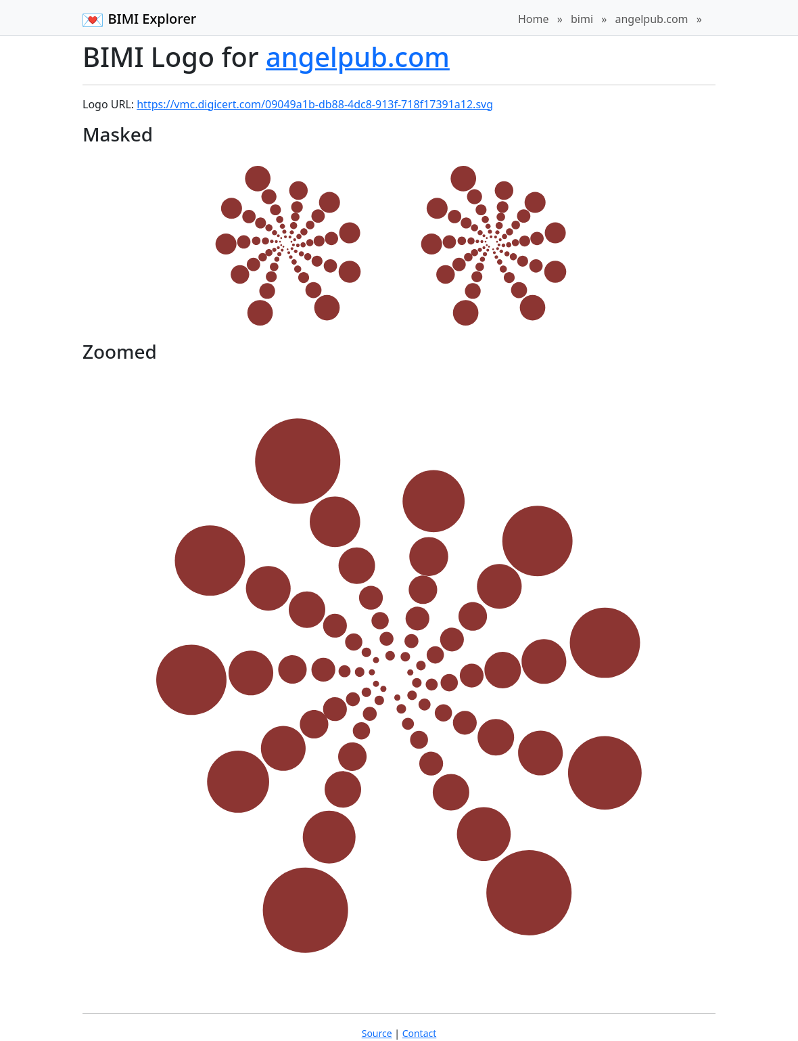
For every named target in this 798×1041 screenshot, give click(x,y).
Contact (419, 1033)
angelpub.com (651, 19)
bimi (582, 19)
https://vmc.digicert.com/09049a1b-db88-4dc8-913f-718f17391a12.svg (315, 104)
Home (533, 19)
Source (377, 1033)
